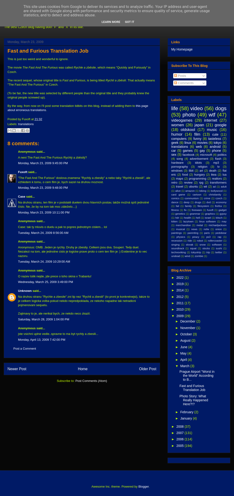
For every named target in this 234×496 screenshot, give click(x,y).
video (196, 108)
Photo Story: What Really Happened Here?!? (193, 400)
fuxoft (210, 210)
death (213, 170)
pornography (179, 166)
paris (207, 233)
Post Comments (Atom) (91, 381)
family (188, 206)
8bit (191, 170)
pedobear (221, 233)
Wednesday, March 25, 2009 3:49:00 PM (45, 282)
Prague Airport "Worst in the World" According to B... (196, 375)
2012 (180, 297)
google (221, 125)
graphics (210, 213)
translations (26, 124)
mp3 (216, 162)
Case (21, 196)
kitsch (219, 217)
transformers (218, 182)
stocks (206, 248)
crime (207, 198)
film (197, 134)
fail (177, 206)
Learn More (111, 22)
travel (179, 186)
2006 (180, 439)
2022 (180, 277)
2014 (180, 290)
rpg (201, 182)
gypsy (223, 213)
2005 (180, 446)
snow (203, 244)
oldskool (188, 129)
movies (202, 143)
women (177, 125)
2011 (180, 303)
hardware (177, 162)
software (217, 244)
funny (197, 139)
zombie (199, 256)
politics (222, 154)
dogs (221, 108)
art (201, 170)
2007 (180, 433)
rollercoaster (215, 240)
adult (224, 186)
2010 (180, 309)
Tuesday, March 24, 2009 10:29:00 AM (44, 261)
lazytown (188, 221)
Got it (129, 22)
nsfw (206, 229)
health (187, 217)
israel (208, 217)
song (179, 158)
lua (225, 174)
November (188, 328)
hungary (199, 174)
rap (219, 236)
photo (189, 115)
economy (221, 202)
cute (215, 134)
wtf (212, 115)
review (188, 182)
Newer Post (16, 369)
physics (180, 236)
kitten (174, 221)
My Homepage (182, 49)
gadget (223, 210)
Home (83, 369)
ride (189, 240)
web (199, 146)
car (173, 150)
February (187, 412)
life (174, 108)
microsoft (206, 154)
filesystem (203, 206)
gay (202, 150)
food (185, 174)
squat (193, 248)
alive (178, 190)
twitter (218, 252)
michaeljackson (218, 225)
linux (187, 143)
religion (203, 166)
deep (187, 202)
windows (177, 170)
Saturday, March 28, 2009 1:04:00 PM (43, 319)
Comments (184, 83)
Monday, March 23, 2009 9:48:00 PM (43, 187)
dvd (208, 202)
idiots (198, 162)
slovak (189, 244)
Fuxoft (22, 172)
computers (178, 139)
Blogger (143, 486)
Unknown (25, 291)
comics (175, 198)
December (188, 321)
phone (216, 150)
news (194, 229)
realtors (217, 178)
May (183, 353)
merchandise (183, 225)
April (184, 360)
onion (218, 229)
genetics (180, 213)
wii (205, 186)
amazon (190, 190)
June (184, 347)
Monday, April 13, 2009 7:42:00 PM (41, 339)
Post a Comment (24, 348)
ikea (213, 174)
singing (175, 244)
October (186, 334)
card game (178, 194)
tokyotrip (196, 252)
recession (177, 240)
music (212, 129)
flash (218, 158)
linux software (207, 221)
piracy (195, 236)
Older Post (147, 369)
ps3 (208, 236)
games (188, 150)
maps (179, 178)
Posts (180, 76)
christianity (215, 194)
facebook (188, 154)
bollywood (217, 190)
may (224, 221)
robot (200, 240)
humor (177, 134)
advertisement (199, 158)
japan (199, 125)
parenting (192, 233)
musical (180, 229)
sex (173, 154)
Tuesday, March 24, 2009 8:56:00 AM (43, 233)
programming (197, 178)
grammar (195, 213)
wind (187, 256)
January (186, 418)
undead (175, 256)
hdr (177, 217)
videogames (182, 120)
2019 (180, 284)
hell (198, 217)
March (185, 366)
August (185, 340)
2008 (180, 426)
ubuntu (193, 186)
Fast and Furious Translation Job (47, 51)
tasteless (214, 139)
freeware (197, 210)
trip (208, 252)
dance (174, 202)
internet (210, 120)
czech (219, 198)
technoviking (178, 252)
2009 (180, 316)
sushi (219, 248)
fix (185, 210)
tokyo (217, 143)
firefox (218, 206)
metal (200, 225)
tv (218, 166)
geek (174, 143)
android (215, 146)
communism (192, 198)
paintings (176, 233)
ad (214, 186)
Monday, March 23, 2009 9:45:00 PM (43, 163)
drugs (198, 202)
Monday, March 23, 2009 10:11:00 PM (43, 212)
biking (202, 190)
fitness (175, 210)
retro (174, 182)
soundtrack (177, 248)
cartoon (197, 194)
